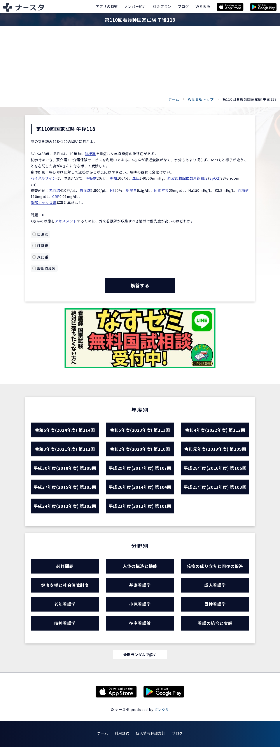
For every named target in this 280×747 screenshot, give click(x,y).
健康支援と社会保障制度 (65, 585)
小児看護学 (140, 604)
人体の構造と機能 (140, 566)
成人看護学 (215, 585)
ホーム (173, 99)
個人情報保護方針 (150, 733)
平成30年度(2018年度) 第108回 (65, 468)
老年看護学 (65, 604)
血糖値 (243, 190)
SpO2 (214, 178)
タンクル (161, 709)
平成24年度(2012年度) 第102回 (65, 506)
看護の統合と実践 (215, 623)
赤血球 (54, 190)
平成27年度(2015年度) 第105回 (65, 487)
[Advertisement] (140, 63)
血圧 (136, 178)
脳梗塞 (90, 153)
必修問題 (65, 566)
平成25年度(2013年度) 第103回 (215, 487)
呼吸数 (91, 178)
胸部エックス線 (43, 202)
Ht (112, 190)
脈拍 (113, 178)
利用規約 (122, 733)
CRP (55, 196)
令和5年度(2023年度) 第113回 (140, 430)
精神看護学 (65, 623)
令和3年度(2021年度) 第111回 (65, 449)
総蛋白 (131, 190)
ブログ (177, 733)
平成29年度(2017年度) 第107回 (140, 468)
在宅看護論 (140, 623)
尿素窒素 (161, 190)
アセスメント (66, 221)
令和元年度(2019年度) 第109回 (215, 449)
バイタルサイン (43, 178)
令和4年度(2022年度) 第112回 (215, 430)
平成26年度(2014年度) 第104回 (140, 487)
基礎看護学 (140, 585)
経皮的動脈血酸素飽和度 (188, 178)
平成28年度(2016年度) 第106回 (215, 468)
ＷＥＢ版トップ (201, 99)
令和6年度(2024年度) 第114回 (65, 430)
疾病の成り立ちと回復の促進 (215, 566)
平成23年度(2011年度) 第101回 (140, 506)
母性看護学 (215, 604)
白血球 (85, 190)
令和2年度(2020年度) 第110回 (140, 449)
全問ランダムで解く (139, 654)
